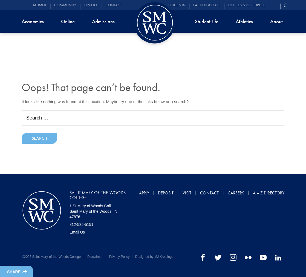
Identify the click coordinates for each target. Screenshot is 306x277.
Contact (113, 5)
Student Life (206, 21)
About (276, 21)
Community (65, 5)
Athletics (244, 21)
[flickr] (248, 257)
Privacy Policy (119, 257)
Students (176, 5)
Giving (90, 5)
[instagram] (233, 257)
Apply (144, 193)
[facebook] (203, 257)
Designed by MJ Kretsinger (155, 257)
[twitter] (218, 257)
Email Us (77, 232)
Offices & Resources (246, 5)
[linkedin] (278, 257)
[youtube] (263, 257)
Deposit (166, 193)
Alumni (39, 5)
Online (68, 21)
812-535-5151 (81, 224)
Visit (187, 193)
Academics (33, 21)
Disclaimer (95, 257)
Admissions (103, 21)
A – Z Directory (268, 193)
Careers (236, 193)
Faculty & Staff (206, 5)
